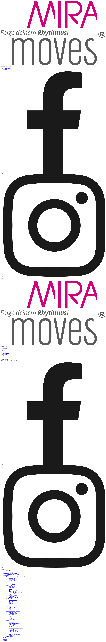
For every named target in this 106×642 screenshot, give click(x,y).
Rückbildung (11, 617)
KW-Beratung (12, 584)
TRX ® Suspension (13, 590)
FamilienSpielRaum (13, 619)
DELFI (10, 618)
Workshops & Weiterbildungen (10, 573)
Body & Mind (9, 606)
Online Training (9, 570)
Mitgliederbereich (7, 68)
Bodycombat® (12, 593)
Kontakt (5, 348)
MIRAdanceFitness (13, 600)
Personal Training (12, 580)
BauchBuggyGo (12, 614)
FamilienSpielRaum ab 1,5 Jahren (16, 628)
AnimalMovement (13, 595)
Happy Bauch (12, 615)
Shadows (11, 604)
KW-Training (11, 581)
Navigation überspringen (6, 66)
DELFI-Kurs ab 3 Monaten (14, 626)
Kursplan (5, 69)
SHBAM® (11, 602)
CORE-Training (12, 591)
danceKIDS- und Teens (14, 623)
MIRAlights (11, 603)
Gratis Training (9, 572)
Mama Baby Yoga (12, 612)
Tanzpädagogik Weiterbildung (12, 574)
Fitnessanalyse (12, 578)
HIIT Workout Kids (13, 630)
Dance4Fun (11, 625)
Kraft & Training (9, 585)
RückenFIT (11, 587)
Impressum (5, 354)
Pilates (10, 609)
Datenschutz (6, 353)
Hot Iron (10, 589)
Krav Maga (8, 633)
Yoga (10, 608)
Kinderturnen (11, 629)
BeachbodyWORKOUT (14, 597)
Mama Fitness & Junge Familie (13, 611)
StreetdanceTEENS (13, 624)
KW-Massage (12, 583)
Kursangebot (6, 575)
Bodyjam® (11, 601)
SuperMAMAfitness (13, 613)
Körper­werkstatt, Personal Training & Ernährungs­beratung (18, 576)
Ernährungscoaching (13, 579)
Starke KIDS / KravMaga (14, 631)
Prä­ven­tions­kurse (9, 636)
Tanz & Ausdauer (10, 598)
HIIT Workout (12, 596)
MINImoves (11, 622)
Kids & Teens (9, 620)
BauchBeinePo (12, 586)
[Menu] (2, 278)
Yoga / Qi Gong (12, 607)
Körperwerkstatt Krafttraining (15, 592)
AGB (4, 355)
